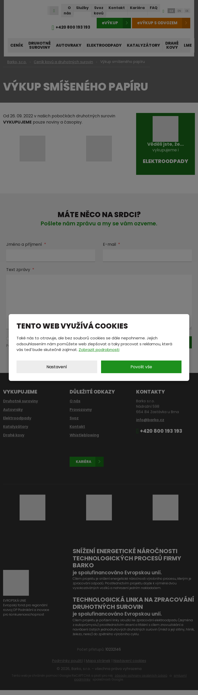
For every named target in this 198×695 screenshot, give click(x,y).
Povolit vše (141, 367)
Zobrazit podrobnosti (99, 349)
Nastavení (56, 367)
